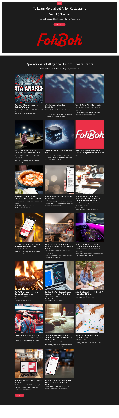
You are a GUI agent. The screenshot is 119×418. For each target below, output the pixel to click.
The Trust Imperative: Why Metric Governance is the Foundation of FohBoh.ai (28, 152)
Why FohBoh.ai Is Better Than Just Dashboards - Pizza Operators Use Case (28, 198)
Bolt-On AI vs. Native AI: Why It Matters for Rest (58, 152)
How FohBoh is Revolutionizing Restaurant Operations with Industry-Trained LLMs (58, 293)
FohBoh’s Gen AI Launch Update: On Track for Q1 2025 (28, 382)
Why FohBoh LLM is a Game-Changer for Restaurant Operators (88, 336)
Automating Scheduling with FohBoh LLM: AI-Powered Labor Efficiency (90, 293)
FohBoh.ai (63, 14)
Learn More (59, 24)
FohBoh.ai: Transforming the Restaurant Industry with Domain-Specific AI (27, 245)
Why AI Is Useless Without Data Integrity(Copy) (55, 106)
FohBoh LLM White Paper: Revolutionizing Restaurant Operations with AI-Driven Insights (58, 383)
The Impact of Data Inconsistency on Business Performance (26, 106)
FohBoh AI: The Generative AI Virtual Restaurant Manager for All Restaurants (88, 245)
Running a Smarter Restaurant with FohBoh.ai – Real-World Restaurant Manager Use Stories (59, 246)
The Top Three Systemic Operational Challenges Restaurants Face (26, 293)
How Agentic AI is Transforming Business (28, 335)
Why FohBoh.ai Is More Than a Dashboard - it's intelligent (59, 198)
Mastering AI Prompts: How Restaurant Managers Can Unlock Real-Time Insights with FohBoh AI (58, 337)
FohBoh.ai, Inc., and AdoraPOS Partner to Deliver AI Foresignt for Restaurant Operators (90, 152)
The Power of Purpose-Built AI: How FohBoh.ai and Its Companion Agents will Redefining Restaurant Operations (88, 199)
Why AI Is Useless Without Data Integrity (88, 105)
